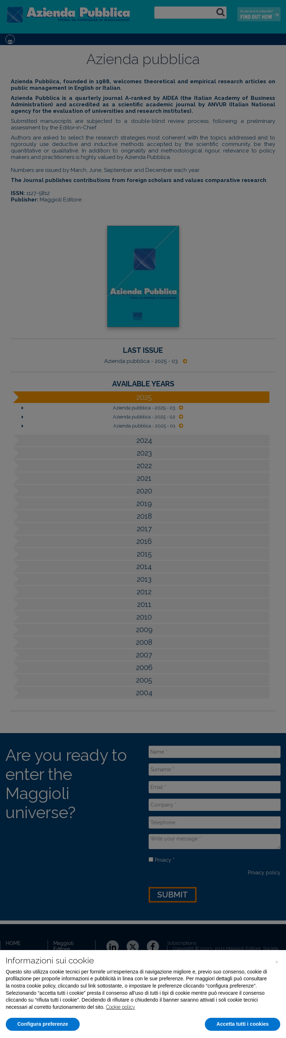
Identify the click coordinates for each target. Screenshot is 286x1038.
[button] (276, 961)
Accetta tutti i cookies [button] (242, 1024)
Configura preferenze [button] (42, 1024)
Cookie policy (120, 1007)
